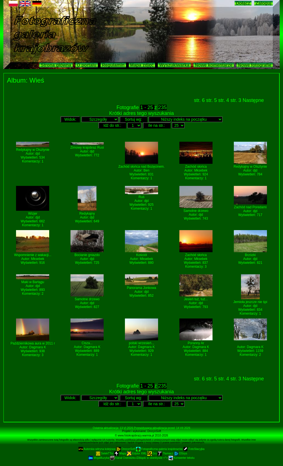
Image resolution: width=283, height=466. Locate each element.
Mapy (120, 453)
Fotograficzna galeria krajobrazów (160, 449)
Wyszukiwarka (174, 65)
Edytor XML (137, 453)
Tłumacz (166, 453)
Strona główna (56, 65)
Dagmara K (37, 347)
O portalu (86, 65)
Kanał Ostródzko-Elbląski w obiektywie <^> (139, 457)
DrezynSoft (154, 431)
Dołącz (243, 3)
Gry (152, 453)
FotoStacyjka (194, 449)
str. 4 (224, 100)
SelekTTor (105, 453)
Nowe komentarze (213, 65)
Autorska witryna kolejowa (97, 449)
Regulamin (113, 65)
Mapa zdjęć (142, 65)
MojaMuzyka (99, 457)
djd (37, 154)
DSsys (180, 453)
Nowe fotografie (254, 65)
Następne (253, 100)
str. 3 (236, 100)
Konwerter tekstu (182, 457)
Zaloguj (263, 3)
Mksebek (200, 170)
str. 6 (200, 100)
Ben (146, 170)
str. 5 (212, 100)
